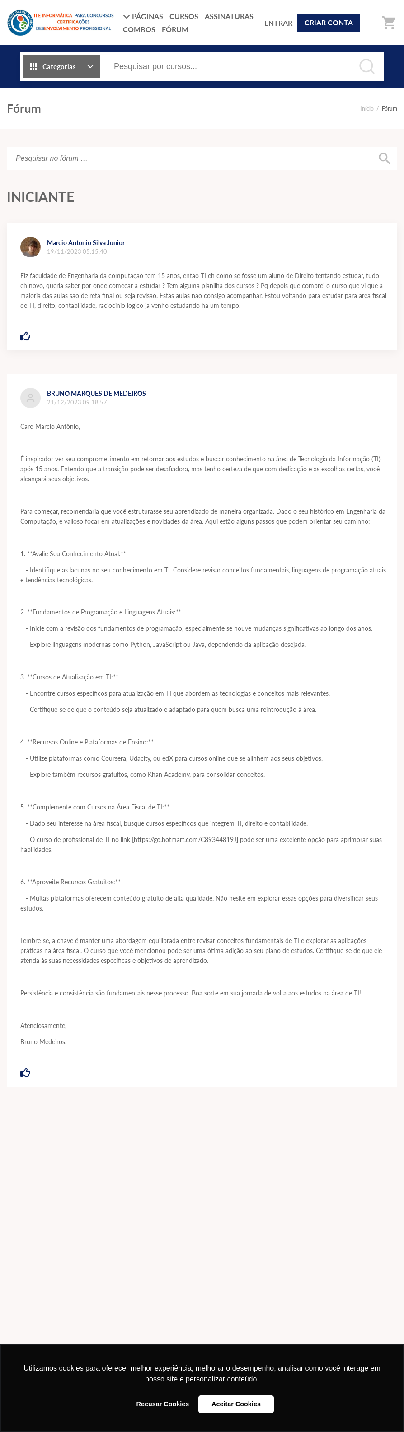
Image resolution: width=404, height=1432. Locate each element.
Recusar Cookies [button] (162, 1404)
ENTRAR (278, 23)
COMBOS (139, 29)
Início (367, 108)
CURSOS (183, 16)
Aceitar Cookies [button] (236, 1404)
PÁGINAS (143, 16)
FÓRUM (175, 29)
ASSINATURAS (229, 16)
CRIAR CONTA (329, 22)
